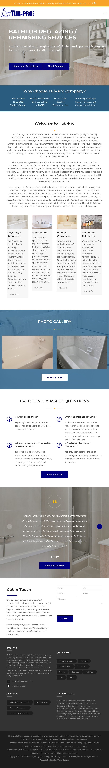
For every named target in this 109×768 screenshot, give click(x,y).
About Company (66, 661)
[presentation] (77, 610)
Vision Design (62, 760)
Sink (72, 677)
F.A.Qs (62, 672)
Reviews (84, 661)
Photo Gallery (65, 667)
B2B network (82, 746)
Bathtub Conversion (18, 708)
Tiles (61, 677)
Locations (82, 667)
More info (13, 294)
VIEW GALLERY (54, 377)
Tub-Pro (27, 756)
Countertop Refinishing (20, 713)
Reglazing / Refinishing (19, 702)
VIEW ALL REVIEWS (54, 565)
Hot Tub (89, 672)
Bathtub (75, 672)
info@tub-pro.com (19, 686)
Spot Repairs (39, 232)
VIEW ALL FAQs (54, 474)
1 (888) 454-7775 (26, 681)
